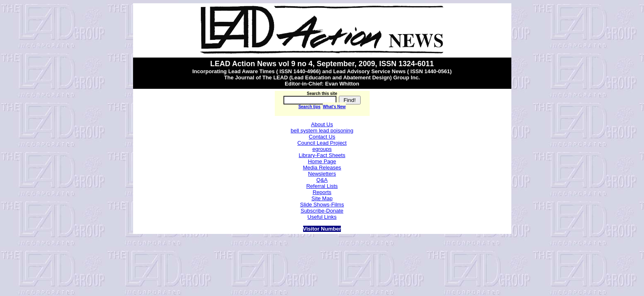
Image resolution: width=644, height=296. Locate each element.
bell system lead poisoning (322, 130)
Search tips (309, 106)
